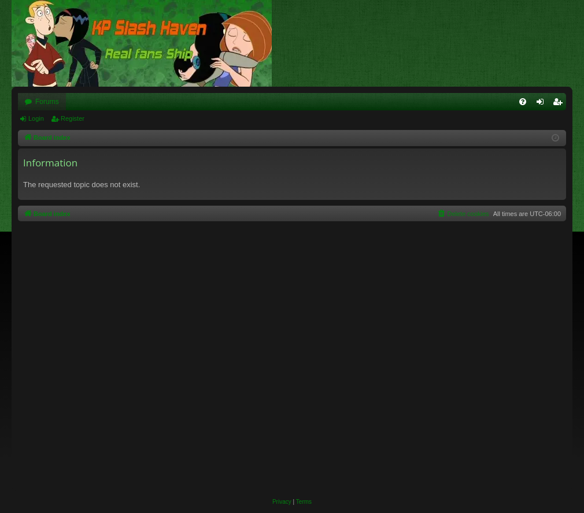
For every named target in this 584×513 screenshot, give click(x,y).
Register (72, 118)
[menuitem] (522, 101)
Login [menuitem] (543, 104)
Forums (47, 102)
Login (36, 118)
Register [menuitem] (560, 104)
